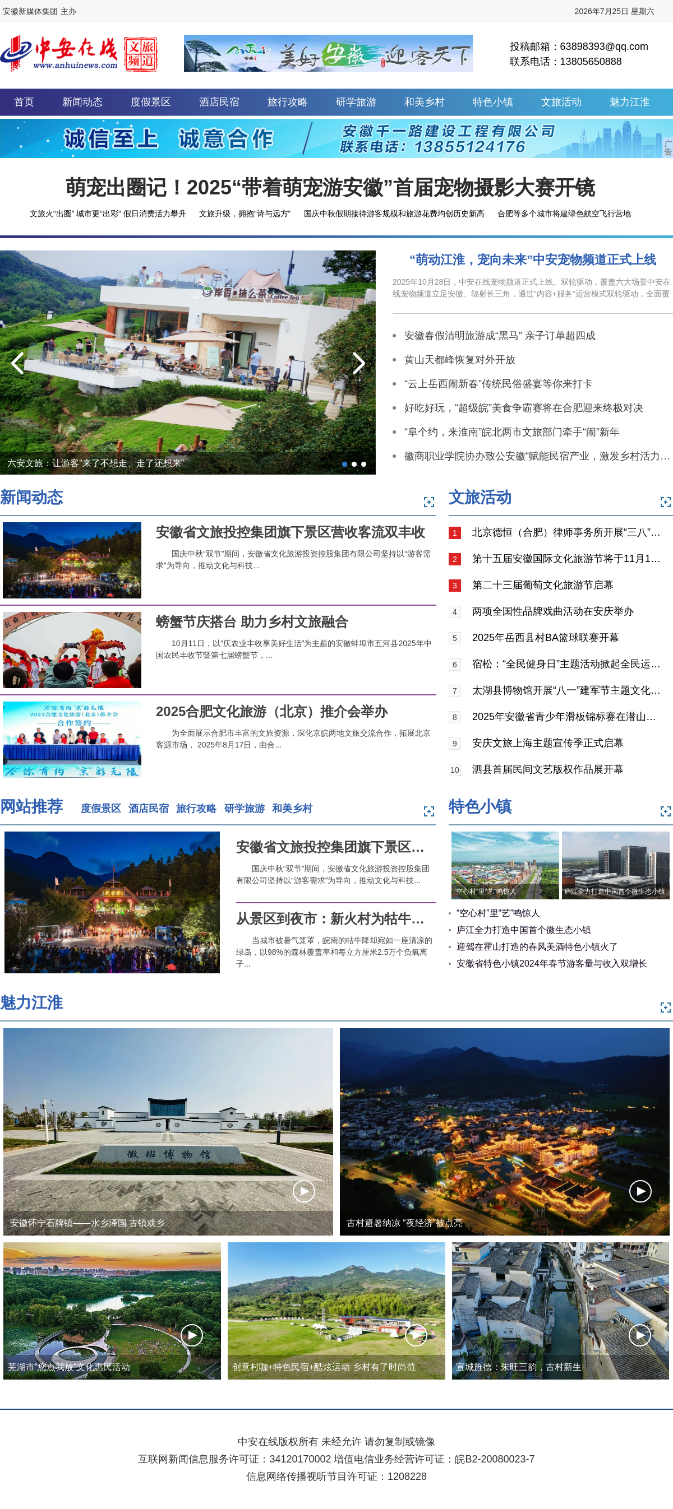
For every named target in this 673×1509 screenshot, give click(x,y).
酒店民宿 (219, 102)
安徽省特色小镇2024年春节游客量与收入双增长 (552, 963)
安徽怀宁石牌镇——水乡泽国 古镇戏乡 (87, 1223)
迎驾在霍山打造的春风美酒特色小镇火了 (537, 946)
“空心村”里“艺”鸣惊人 (485, 891)
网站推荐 (31, 806)
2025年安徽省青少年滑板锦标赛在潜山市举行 (568, 716)
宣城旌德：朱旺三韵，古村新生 (519, 1367)
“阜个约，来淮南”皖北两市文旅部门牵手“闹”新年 (512, 432)
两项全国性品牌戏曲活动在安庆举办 (553, 611)
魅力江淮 (630, 102)
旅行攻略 (288, 102)
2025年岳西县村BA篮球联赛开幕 (545, 637)
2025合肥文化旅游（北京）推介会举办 (272, 711)
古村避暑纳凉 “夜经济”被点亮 (405, 1223)
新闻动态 (82, 102)
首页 (24, 102)
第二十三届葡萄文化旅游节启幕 (543, 585)
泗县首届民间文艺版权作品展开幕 (548, 769)
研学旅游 (356, 102)
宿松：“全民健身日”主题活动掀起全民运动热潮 (568, 664)
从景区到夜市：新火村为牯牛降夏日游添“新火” (377, 918)
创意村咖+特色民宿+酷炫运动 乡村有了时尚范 (324, 1367)
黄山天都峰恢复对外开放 (459, 359)
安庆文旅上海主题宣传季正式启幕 (548, 743)
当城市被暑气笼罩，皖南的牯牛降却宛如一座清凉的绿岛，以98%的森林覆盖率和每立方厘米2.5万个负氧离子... (334, 952)
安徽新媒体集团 (30, 11)
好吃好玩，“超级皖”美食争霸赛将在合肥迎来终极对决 (523, 408)
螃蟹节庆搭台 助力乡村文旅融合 (252, 621)
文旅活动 (561, 102)
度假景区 (151, 102)
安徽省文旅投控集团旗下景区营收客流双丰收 (290, 532)
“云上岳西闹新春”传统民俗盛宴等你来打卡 (498, 383)
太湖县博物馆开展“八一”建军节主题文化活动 (568, 690)
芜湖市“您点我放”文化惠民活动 (69, 1367)
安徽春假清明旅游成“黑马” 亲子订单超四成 (500, 335)
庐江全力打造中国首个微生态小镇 (614, 891)
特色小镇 (493, 102)
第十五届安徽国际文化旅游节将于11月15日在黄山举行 (568, 558)
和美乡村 (424, 102)
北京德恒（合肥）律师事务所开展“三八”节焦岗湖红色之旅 (568, 532)
